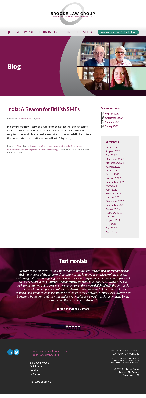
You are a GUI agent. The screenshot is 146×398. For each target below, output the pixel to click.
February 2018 (114, 213)
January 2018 (113, 216)
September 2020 (115, 205)
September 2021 (115, 182)
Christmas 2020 (111, 118)
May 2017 (111, 228)
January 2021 (113, 197)
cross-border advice (55, 146)
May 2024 (111, 147)
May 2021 (111, 186)
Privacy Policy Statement (124, 351)
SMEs (43, 149)
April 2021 (111, 189)
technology (52, 149)
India (68, 146)
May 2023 (111, 155)
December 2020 (115, 201)
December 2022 (115, 159)
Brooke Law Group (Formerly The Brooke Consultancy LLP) (129, 372)
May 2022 (111, 170)
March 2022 (112, 174)
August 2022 (113, 166)
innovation (76, 146)
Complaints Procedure (126, 354)
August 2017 (113, 220)
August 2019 (113, 209)
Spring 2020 (109, 127)
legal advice (34, 149)
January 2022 (113, 178)
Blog (19, 146)
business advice (37, 146)
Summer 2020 (110, 123)
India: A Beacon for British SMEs (43, 109)
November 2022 (115, 163)
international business (17, 149)
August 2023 (113, 151)
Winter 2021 (110, 114)
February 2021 (114, 193)
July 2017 (111, 224)
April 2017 (111, 232)
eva (38, 119)
